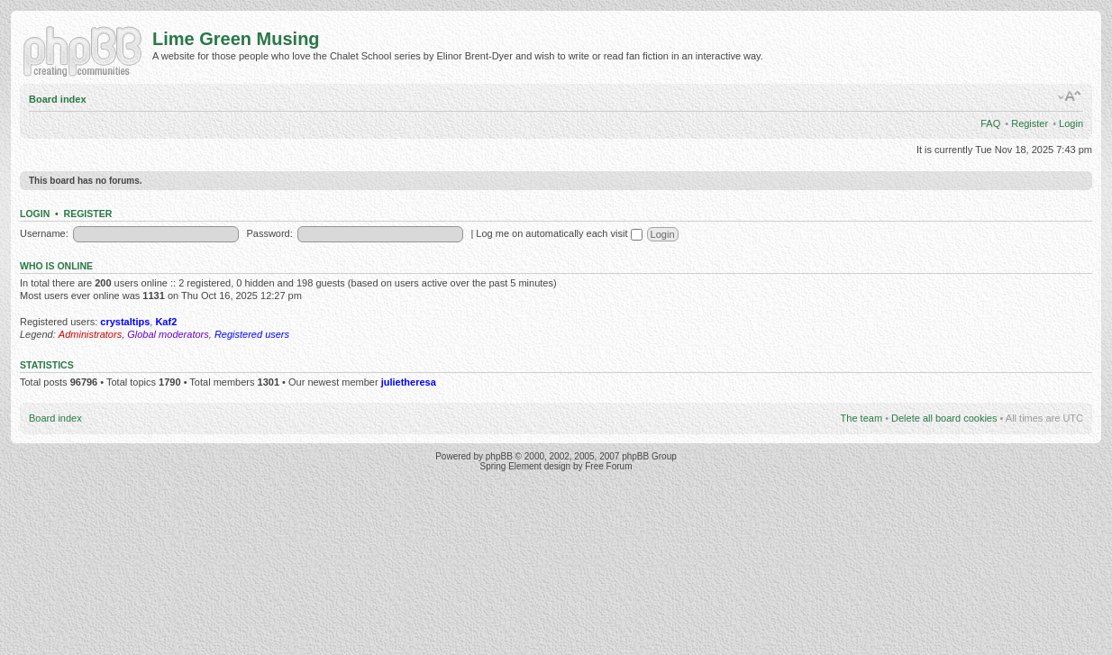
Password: (269, 233)
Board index (58, 99)
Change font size (1070, 96)
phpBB (499, 456)
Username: (44, 233)
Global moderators (168, 334)
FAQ (990, 123)
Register (1029, 123)
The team (861, 418)
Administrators (90, 334)
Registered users (251, 334)
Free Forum (608, 466)
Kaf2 (166, 321)
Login (1071, 123)
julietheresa (408, 382)
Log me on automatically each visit (559, 233)
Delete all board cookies (944, 418)
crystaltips (125, 321)
